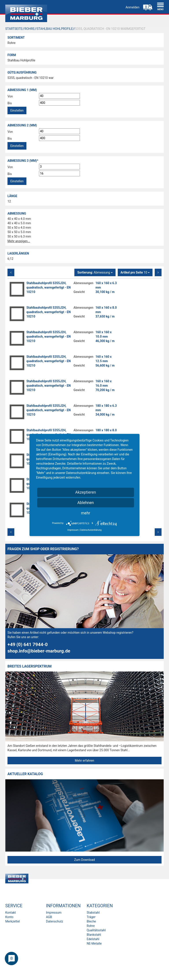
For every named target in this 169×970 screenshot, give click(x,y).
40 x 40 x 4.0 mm (19, 219)
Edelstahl (93, 939)
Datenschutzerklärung (90, 530)
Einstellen (17, 110)
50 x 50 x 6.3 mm (19, 236)
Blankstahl (94, 934)
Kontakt (10, 912)
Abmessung (94, 272)
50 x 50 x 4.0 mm (19, 227)
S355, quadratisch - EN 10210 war (30, 78)
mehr (85, 513)
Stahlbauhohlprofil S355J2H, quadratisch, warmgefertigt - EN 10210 (48, 287)
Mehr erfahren (84, 760)
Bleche (91, 921)
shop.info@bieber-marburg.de (38, 651)
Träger (91, 917)
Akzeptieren (85, 492)
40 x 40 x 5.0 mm (19, 223)
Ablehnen (85, 502)
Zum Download (84, 860)
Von (10, 96)
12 (9, 201)
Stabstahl (93, 912)
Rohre (11, 43)
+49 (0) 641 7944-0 (27, 644)
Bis (9, 103)
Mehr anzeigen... (18, 241)
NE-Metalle (94, 943)
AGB (49, 917)
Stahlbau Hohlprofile (21, 60)
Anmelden (132, 7)
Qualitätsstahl (96, 930)
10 (135, 272)
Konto (9, 917)
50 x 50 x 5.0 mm (19, 232)
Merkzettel (12, 921)
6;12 (10, 259)
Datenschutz (54, 921)
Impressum (53, 912)
